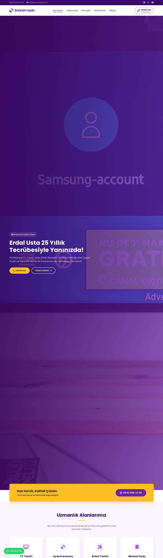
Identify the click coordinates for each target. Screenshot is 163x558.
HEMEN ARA (19, 270)
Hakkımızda (72, 10)
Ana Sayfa (58, 10)
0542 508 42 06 (16, 2)
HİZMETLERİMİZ (43, 270)
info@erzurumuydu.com (37, 2)
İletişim (112, 10)
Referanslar (100, 10)
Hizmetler (86, 10)
